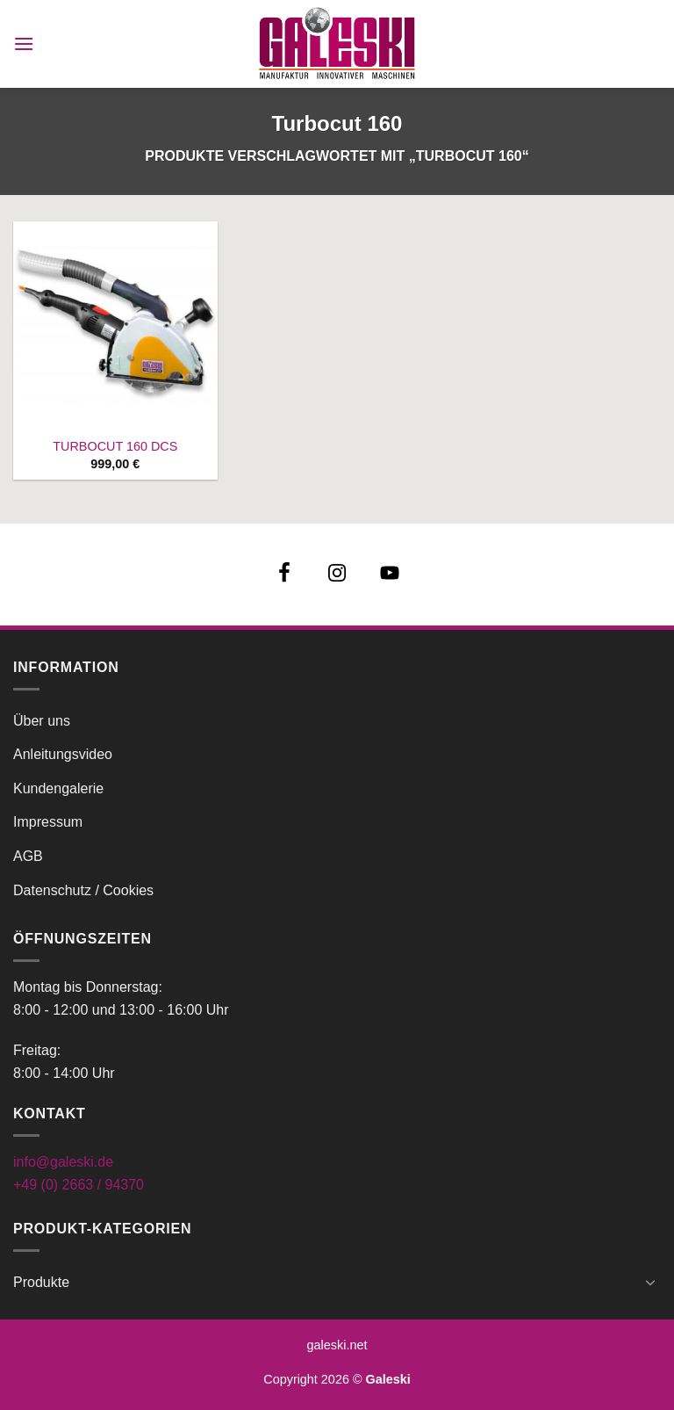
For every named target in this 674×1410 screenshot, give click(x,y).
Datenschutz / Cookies (83, 890)
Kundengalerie (58, 788)
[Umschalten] (650, 1281)
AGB (28, 856)
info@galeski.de (63, 1161)
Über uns (41, 720)
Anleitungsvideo (62, 754)
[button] (23, 43)
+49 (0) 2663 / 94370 (78, 1184)
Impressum (47, 821)
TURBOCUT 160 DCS (115, 446)
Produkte (41, 1282)
